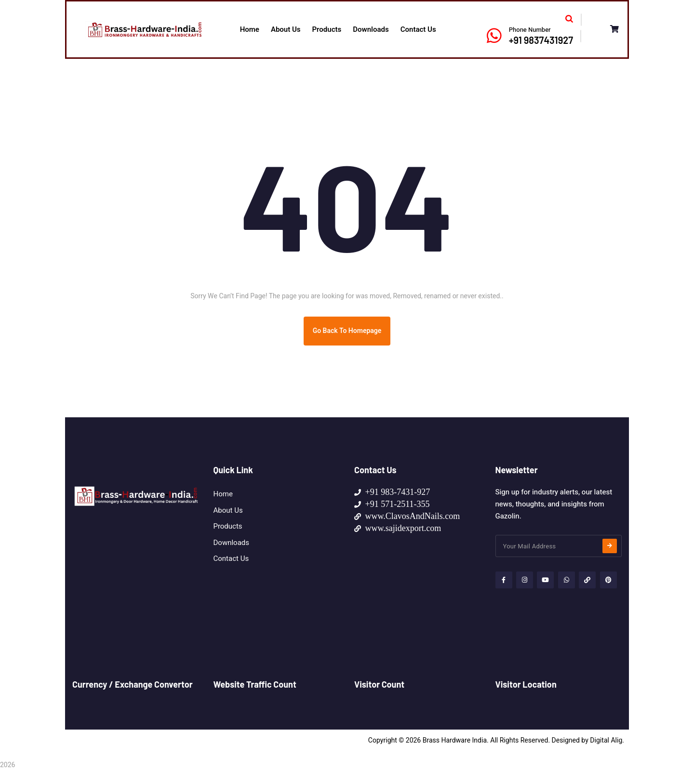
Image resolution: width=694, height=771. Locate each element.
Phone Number (530, 30)
